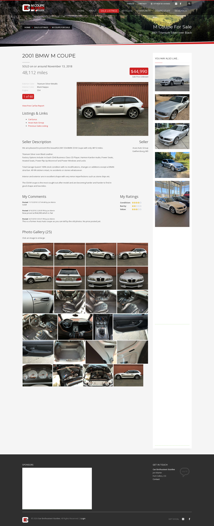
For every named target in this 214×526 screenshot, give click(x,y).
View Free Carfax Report (33, 105)
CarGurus (32, 119)
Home (80, 11)
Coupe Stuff (162, 11)
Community (143, 11)
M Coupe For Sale (61, 27)
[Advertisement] (172, 279)
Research (181, 11)
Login (83, 518)
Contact (156, 479)
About (92, 11)
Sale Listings (109, 11)
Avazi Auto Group (36, 122)
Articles (126, 11)
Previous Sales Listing (38, 126)
